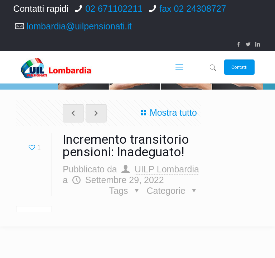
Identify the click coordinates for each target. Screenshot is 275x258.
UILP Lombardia (167, 169)
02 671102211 (114, 9)
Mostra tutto (167, 113)
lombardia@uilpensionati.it (79, 26)
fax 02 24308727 (192, 9)
